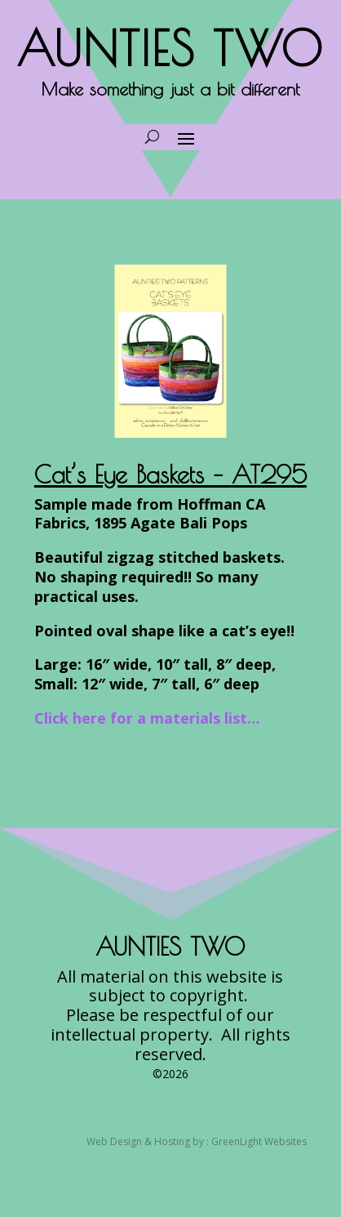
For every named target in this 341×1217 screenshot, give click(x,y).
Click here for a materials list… (146, 718)
